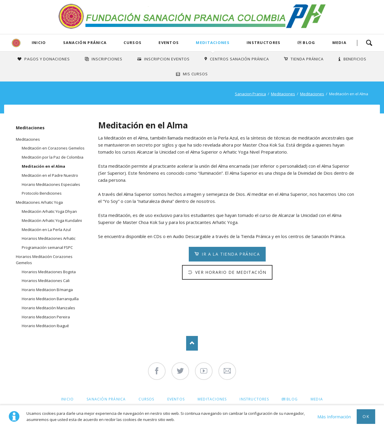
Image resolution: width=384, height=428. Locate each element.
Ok (366, 416)
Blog (309, 42)
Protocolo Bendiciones (42, 193)
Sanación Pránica (85, 42)
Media (339, 42)
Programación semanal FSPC (47, 247)
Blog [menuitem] (292, 399)
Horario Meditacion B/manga (47, 289)
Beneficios (355, 59)
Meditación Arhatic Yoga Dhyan (49, 211)
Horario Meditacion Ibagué (45, 325)
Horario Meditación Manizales (48, 307)
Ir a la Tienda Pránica (230, 254)
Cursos (133, 42)
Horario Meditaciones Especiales (51, 184)
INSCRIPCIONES (107, 59)
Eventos (169, 42)
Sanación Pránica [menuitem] (106, 399)
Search (369, 42)
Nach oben (192, 343)
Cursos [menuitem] (146, 399)
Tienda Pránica (307, 59)
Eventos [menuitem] (176, 399)
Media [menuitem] (317, 399)
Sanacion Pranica (250, 93)
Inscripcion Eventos (167, 59)
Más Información (334, 416)
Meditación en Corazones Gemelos (53, 148)
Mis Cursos (195, 74)
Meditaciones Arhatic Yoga (39, 202)
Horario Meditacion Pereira (46, 317)
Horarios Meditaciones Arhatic (48, 238)
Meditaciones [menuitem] (212, 399)
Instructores (264, 42)
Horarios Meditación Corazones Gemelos (44, 259)
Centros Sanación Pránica (239, 59)
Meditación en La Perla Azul (46, 229)
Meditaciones (213, 42)
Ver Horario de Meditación (229, 272)
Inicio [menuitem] (67, 399)
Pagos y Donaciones (47, 59)
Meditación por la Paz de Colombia (52, 157)
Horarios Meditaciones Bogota (49, 271)
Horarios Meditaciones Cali (46, 280)
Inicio (39, 42)
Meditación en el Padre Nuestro (50, 175)
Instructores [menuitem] (254, 399)
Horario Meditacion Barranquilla (50, 298)
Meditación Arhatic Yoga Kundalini (52, 220)
